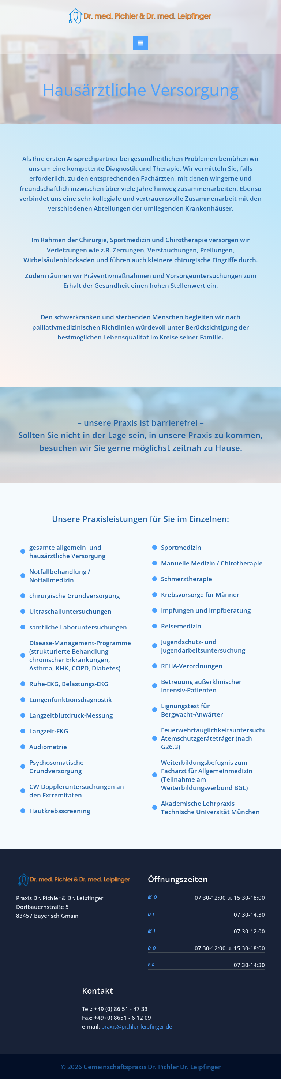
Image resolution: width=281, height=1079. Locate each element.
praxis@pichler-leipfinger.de (136, 1026)
